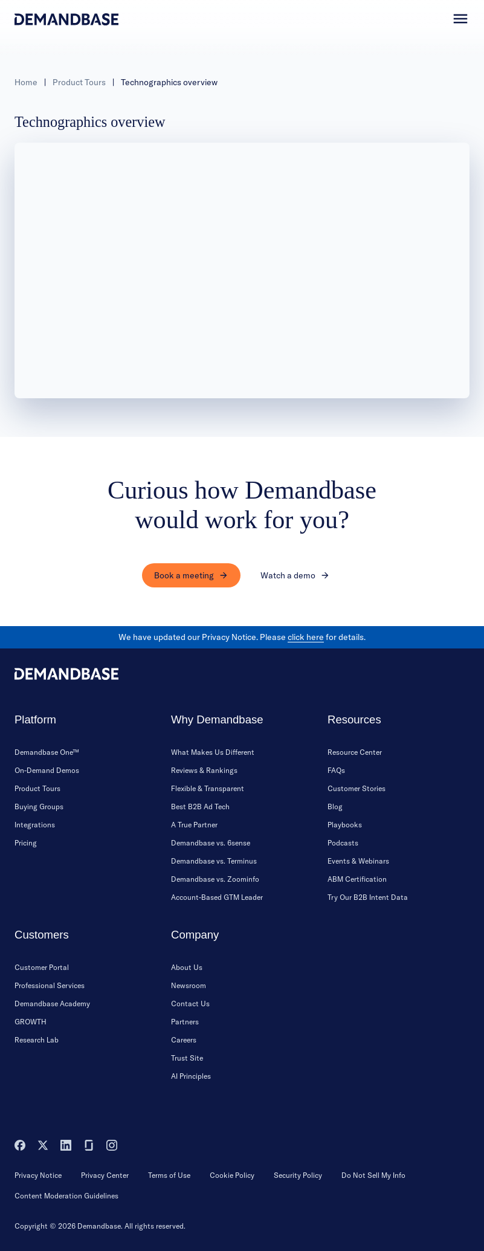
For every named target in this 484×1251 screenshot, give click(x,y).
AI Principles (191, 1076)
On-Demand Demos (47, 770)
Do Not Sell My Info (373, 1175)
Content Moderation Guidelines (66, 1195)
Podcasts (343, 842)
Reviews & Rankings (204, 770)
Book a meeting (191, 575)
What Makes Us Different (212, 752)
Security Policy (298, 1175)
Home (26, 82)
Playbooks (345, 824)
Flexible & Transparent (207, 788)
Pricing (26, 842)
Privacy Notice (38, 1175)
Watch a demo (295, 575)
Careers (183, 1039)
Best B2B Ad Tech (200, 806)
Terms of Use (169, 1175)
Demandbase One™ (47, 752)
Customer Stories (357, 788)
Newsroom (188, 985)
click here (306, 637)
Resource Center (355, 752)
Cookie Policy (232, 1175)
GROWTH (31, 1021)
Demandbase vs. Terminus (214, 860)
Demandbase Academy (52, 1003)
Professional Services (50, 985)
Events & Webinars (358, 860)
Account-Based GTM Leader (217, 897)
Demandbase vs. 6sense (210, 842)
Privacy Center (105, 1175)
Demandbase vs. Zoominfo (215, 879)
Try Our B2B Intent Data (368, 897)
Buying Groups (39, 806)
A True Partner (194, 824)
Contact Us (190, 1003)
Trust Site (187, 1057)
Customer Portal (42, 967)
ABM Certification (357, 879)
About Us (186, 967)
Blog (335, 806)
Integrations (35, 824)
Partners (185, 1021)
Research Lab (37, 1039)
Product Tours (79, 82)
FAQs (336, 770)
